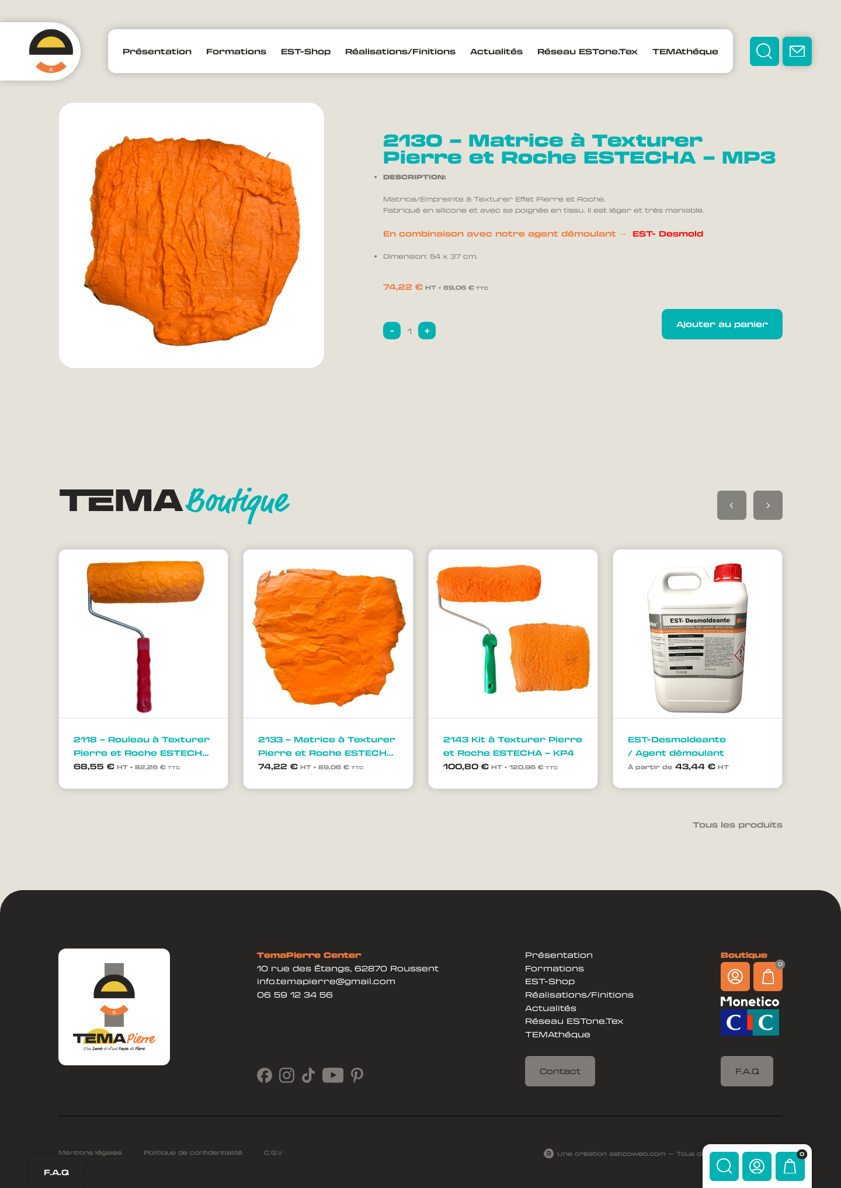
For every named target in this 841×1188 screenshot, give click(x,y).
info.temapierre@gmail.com (326, 980)
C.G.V (273, 1152)
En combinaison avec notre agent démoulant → (543, 233)
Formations (236, 51)
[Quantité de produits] (409, 330)
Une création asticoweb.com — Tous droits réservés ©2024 (670, 1153)
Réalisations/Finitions (400, 51)
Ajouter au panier (722, 323)
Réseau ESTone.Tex (587, 51)
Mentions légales (89, 1152)
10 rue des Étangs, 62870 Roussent (348, 968)
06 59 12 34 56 (295, 994)
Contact (560, 1070)
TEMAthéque (685, 51)
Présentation (157, 51)
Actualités (496, 51)
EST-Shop (306, 51)
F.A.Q (56, 1171)
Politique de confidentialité (193, 1152)
